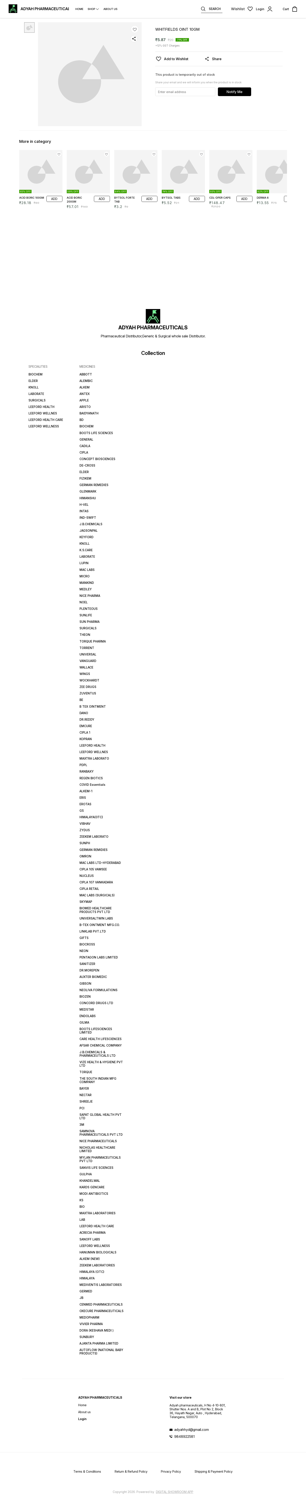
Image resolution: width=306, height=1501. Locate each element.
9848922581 (184, 1436)
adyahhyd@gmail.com (191, 1430)
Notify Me (235, 92)
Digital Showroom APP (174, 1492)
